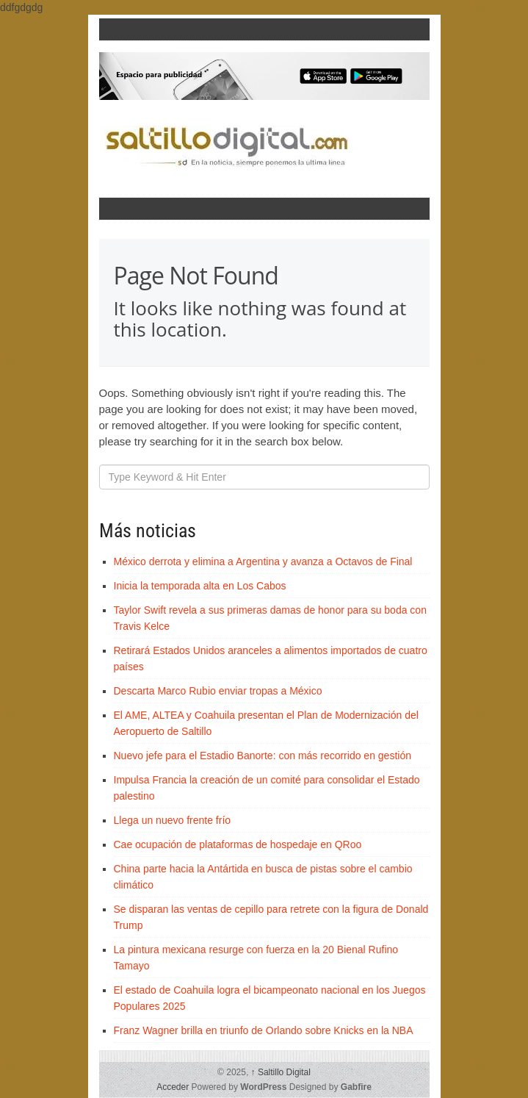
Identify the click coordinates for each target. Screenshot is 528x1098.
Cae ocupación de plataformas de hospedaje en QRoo (238, 844)
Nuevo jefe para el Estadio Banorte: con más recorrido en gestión (262, 755)
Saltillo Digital (281, 1072)
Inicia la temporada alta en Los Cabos (200, 586)
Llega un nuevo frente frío (172, 820)
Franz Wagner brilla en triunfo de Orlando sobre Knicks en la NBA (263, 1030)
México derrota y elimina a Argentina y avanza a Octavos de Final (263, 561)
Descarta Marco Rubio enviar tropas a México (218, 691)
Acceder (172, 1087)
